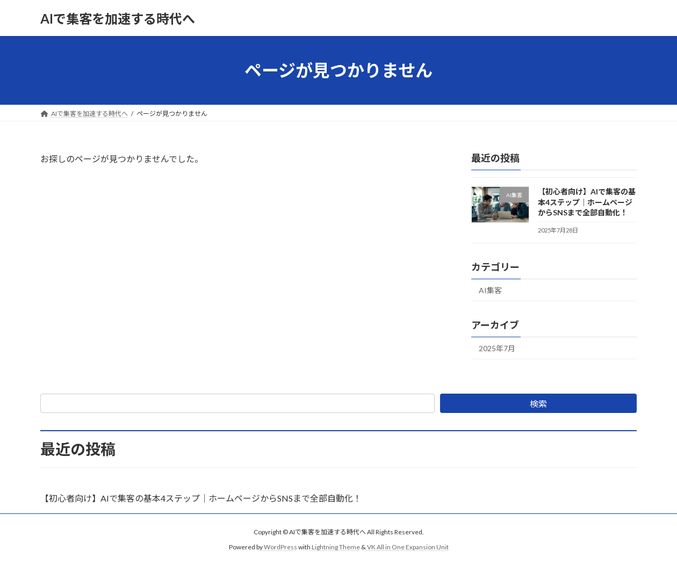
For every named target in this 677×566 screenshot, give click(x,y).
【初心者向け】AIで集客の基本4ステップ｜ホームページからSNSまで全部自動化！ (587, 202)
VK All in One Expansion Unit (408, 547)
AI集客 (490, 290)
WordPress (280, 547)
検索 (538, 403)
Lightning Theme (336, 547)
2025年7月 (497, 348)
